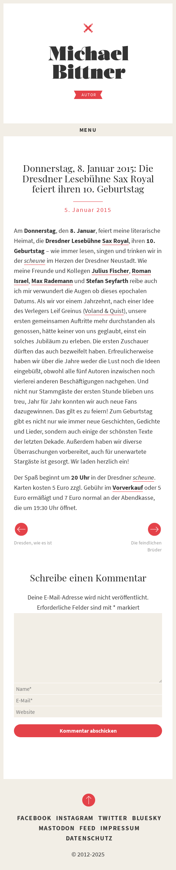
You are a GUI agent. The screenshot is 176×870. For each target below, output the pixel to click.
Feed (87, 828)
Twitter (113, 818)
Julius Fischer (110, 271)
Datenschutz (89, 838)
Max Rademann (52, 281)
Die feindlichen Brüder (146, 546)
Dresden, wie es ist (33, 543)
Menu (88, 129)
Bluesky (146, 818)
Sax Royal (115, 241)
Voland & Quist (104, 311)
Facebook (34, 818)
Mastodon (57, 828)
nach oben (88, 799)
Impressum (120, 828)
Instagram (75, 818)
